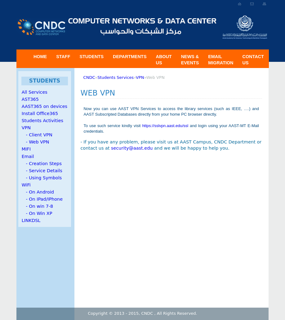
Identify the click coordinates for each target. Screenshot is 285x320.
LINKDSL (31, 220)
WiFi (26, 184)
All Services (34, 92)
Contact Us (253, 59)
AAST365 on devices (44, 106)
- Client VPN (37, 134)
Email (28, 156)
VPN (26, 127)
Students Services (115, 77)
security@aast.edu (132, 148)
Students (91, 56)
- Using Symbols (42, 177)
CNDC (89, 77)
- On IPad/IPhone (42, 199)
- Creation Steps (42, 163)
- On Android (38, 192)
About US (163, 59)
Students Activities (42, 120)
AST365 (30, 99)
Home (40, 56)
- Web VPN (35, 141)
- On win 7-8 (37, 206)
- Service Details (42, 170)
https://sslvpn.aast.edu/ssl (165, 125)
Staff (63, 56)
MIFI (26, 149)
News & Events (190, 59)
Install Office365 (40, 113)
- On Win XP (37, 213)
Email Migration (220, 59)
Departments (129, 56)
